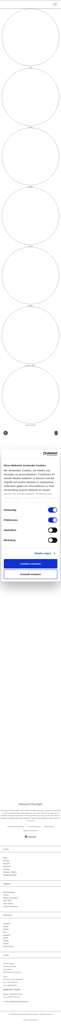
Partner (6, 929)
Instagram (6, 935)
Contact (6, 941)
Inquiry (30, 836)
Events (5, 938)
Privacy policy (8, 946)
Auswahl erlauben (30, 574)
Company (6, 923)
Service (5, 926)
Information (7, 915)
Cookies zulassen (30, 563)
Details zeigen (42, 553)
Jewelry (6, 849)
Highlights (6, 884)
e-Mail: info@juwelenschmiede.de (15, 1001)
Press (5, 932)
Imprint (6, 943)
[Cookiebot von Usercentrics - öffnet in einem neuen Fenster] (43, 454)
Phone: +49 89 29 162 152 (12, 994)
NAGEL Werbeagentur (30, 1020)
